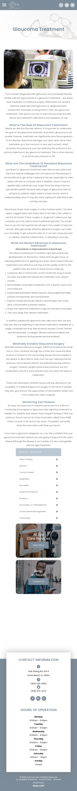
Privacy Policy (45, 779)
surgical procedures (28, 492)
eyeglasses (24, 479)
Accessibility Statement (26, 779)
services (23, 466)
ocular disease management (32, 511)
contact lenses (26, 472)
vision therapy (26, 459)
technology (24, 518)
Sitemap (57, 779)
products (23, 498)
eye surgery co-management (33, 505)
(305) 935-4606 (38, 684)
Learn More (38, 545)
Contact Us (38, 581)
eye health (24, 485)
